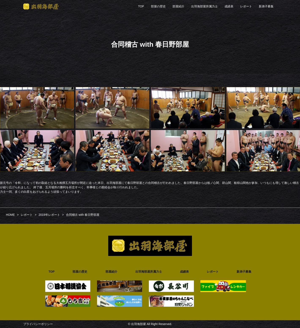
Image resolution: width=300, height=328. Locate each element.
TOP (141, 6)
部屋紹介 (178, 6)
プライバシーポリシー (38, 324)
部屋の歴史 (158, 6)
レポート (246, 6)
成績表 (229, 6)
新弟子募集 (266, 6)
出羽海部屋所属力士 (204, 6)
